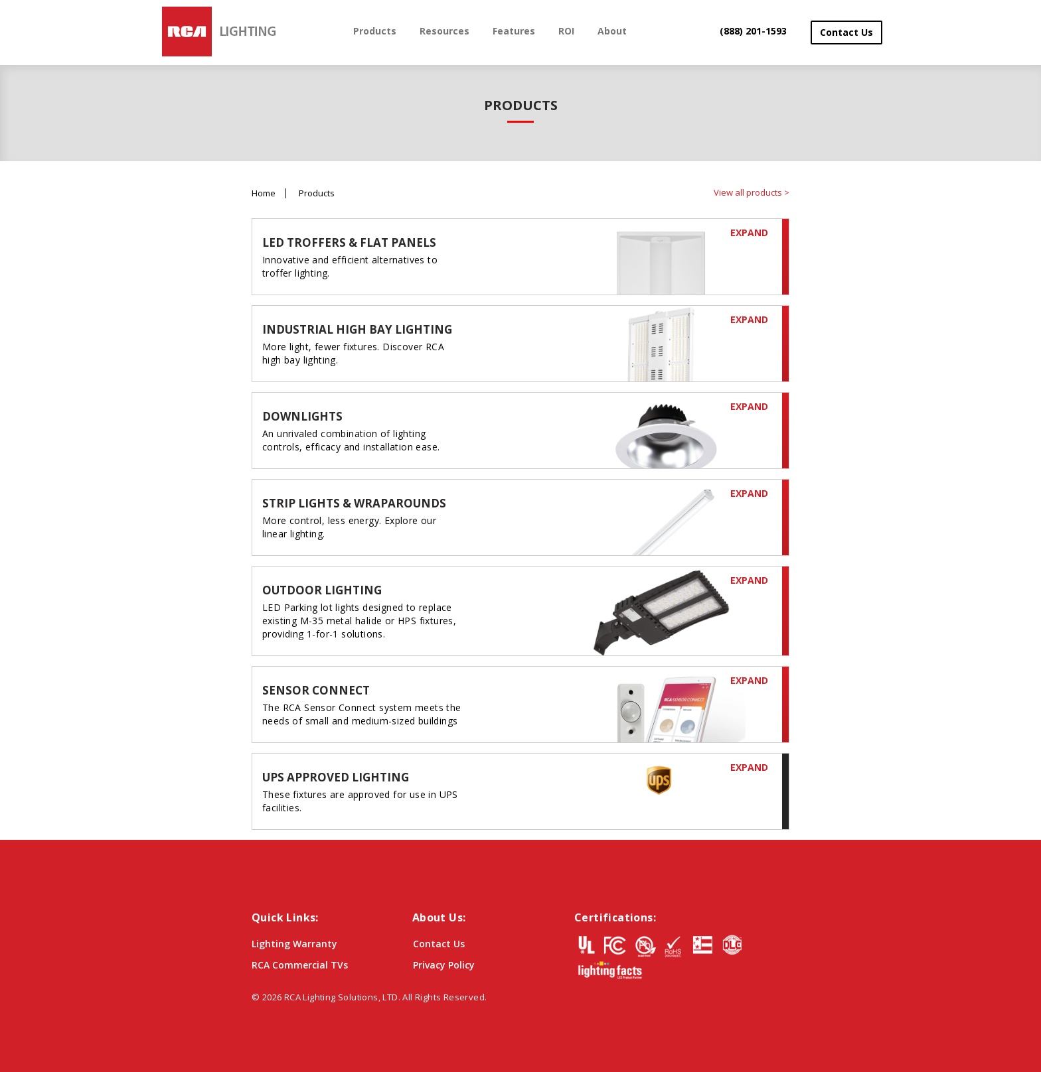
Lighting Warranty (294, 943)
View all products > (751, 192)
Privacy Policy (444, 965)
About (612, 31)
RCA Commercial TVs (300, 965)
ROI (566, 31)
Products (374, 31)
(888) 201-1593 (753, 31)
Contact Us (846, 32)
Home (264, 193)
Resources (444, 31)
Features (514, 31)
